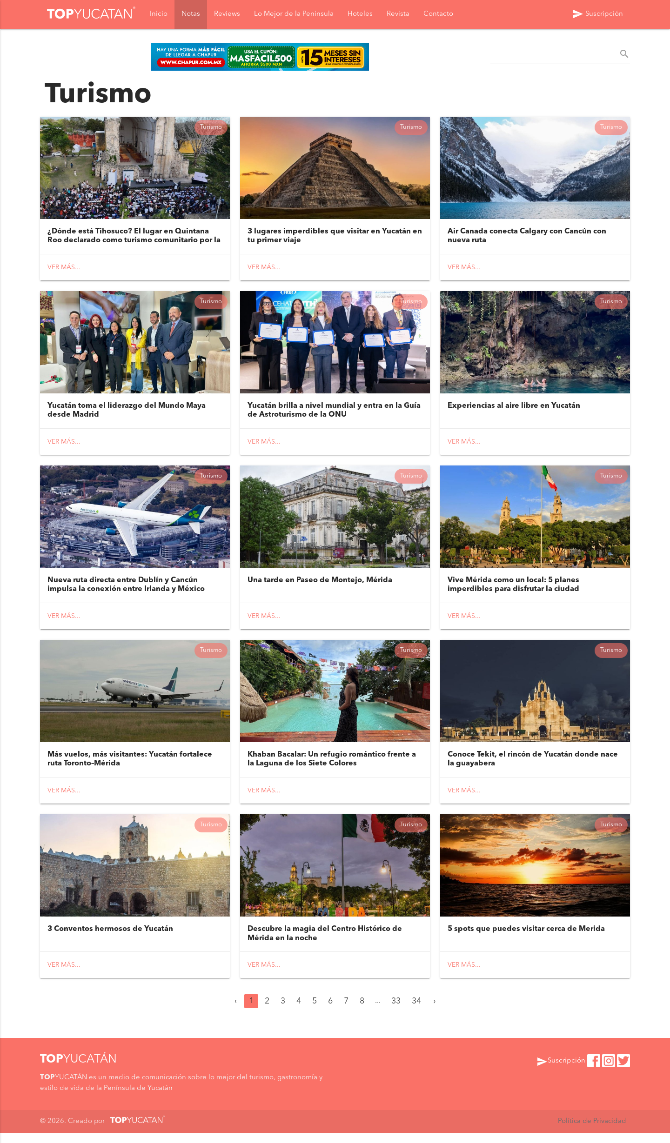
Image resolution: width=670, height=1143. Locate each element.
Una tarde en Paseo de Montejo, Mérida (320, 586)
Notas (190, 14)
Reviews (227, 14)
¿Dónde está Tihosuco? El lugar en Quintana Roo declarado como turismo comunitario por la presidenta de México (134, 242)
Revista (398, 14)
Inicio (159, 14)
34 (416, 1011)
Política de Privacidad (591, 1131)
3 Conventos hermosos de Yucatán (110, 939)
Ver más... (63, 269)
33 (396, 1011)
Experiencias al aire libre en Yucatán (514, 409)
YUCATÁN (78, 1069)
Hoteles (360, 14)
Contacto (438, 14)
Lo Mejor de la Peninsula (294, 14)
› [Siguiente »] (434, 1011)
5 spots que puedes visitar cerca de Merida (526, 939)
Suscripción (597, 14)
